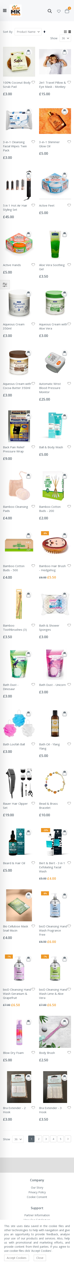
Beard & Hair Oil (14, 863)
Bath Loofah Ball (14, 744)
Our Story (37, 1187)
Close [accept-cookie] (39, 1258)
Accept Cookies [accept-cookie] (16, 1258)
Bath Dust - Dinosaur (11, 687)
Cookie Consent (37, 1197)
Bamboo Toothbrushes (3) (15, 627)
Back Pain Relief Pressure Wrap (13, 449)
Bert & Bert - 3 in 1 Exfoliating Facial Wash (52, 867)
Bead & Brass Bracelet (48, 806)
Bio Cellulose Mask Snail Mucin (15, 928)
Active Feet (46, 205)
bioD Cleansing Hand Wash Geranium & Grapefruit (17, 993)
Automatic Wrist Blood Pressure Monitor (50, 388)
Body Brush (47, 1053)
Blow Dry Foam (13, 1053)
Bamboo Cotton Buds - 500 (13, 568)
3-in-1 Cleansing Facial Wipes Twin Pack (15, 146)
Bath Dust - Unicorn (52, 685)
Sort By (7, 32)
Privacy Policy (37, 1192)
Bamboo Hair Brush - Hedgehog (52, 568)
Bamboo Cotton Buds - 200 (50, 509)
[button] (59, 11)
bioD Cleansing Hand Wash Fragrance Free (53, 930)
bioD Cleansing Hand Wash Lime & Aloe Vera (53, 993)
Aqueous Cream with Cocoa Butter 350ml (17, 386)
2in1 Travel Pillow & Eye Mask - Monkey (52, 85)
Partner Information (37, 1215)
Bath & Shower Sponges (49, 627)
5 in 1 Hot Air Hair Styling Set (15, 207)
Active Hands (12, 265)
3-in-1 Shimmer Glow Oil (49, 144)
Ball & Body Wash (51, 447)
